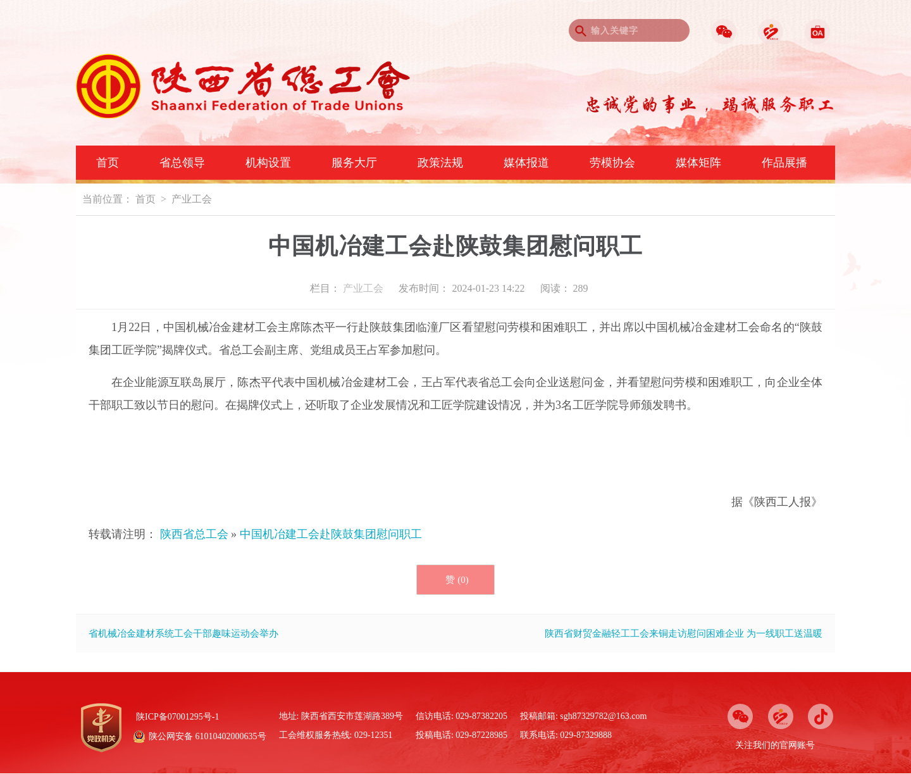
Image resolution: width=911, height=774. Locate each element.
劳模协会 (612, 162)
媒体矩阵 (698, 162)
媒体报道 (526, 162)
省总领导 (182, 162)
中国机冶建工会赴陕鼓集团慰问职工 (331, 534)
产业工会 (191, 199)
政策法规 (440, 162)
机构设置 (268, 162)
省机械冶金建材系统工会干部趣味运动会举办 (183, 633)
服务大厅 (354, 162)
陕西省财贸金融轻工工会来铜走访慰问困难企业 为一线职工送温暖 (683, 633)
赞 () (456, 580)
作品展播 (784, 162)
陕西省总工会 (194, 534)
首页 (107, 162)
